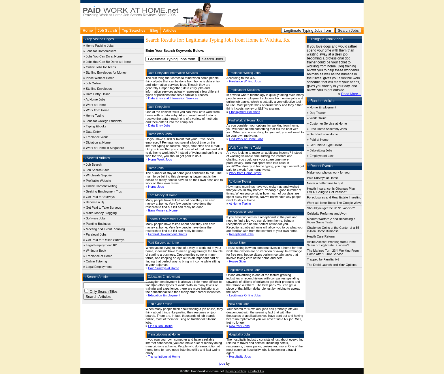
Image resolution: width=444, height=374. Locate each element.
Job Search (107, 30)
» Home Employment (321, 107)
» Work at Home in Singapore (103, 147)
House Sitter (237, 261)
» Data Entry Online (96, 94)
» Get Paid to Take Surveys (102, 207)
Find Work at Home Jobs (246, 139)
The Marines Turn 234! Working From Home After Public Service (333, 252)
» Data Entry (92, 131)
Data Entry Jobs (159, 125)
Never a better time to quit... (326, 183)
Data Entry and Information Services (173, 98)
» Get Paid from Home (322, 134)
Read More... (351, 94)
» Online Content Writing (100, 186)
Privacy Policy (236, 371)
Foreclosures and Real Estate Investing (334, 197)
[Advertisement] (294, 14)
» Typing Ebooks (94, 126)
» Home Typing (93, 115)
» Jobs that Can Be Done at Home (107, 61)
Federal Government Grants (167, 234)
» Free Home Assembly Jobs (327, 129)
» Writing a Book (94, 250)
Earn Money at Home (163, 210)
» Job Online (92, 83)
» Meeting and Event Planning (104, 229)
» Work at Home (94, 104)
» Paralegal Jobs (94, 234)
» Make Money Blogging (100, 213)
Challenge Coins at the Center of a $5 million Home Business (333, 229)
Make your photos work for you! (328, 172)
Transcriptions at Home (164, 356)
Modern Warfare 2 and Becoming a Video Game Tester (331, 220)
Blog (154, 30)
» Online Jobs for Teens (99, 67)
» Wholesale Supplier (98, 175)
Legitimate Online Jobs (245, 295)
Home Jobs (156, 186)
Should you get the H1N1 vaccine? (331, 208)
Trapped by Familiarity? (323, 259)
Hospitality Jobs (240, 356)
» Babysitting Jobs (319, 150)
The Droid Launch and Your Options (332, 264)
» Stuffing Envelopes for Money (105, 72)
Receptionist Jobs (241, 234)
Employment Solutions (244, 112)
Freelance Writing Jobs (245, 81)
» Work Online (317, 118)
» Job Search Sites (96, 170)
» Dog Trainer (316, 112)
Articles (169, 30)
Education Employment (164, 295)
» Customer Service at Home (327, 123)
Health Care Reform (321, 236)
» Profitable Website (97, 180)
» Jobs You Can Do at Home (103, 56)
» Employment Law (320, 155)
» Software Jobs (94, 218)
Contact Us (256, 371)
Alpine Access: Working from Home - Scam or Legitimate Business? (332, 243)
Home (88, 30)
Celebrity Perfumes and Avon (327, 213)
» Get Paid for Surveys (99, 196)
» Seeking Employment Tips (102, 191)
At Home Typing (240, 203)
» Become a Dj (93, 202)
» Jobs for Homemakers (99, 51)
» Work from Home (96, 110)
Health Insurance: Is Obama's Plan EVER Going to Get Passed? (331, 190)
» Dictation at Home (97, 142)
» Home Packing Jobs (98, 45)
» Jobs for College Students (102, 121)
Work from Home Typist (245, 173)
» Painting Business (97, 223)
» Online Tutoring (95, 261)
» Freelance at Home (97, 256)
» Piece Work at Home (98, 78)
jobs (222, 364)
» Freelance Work (95, 137)
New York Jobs (239, 326)
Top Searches (134, 30)
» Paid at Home (317, 139)
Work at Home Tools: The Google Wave (334, 202)
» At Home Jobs (94, 99)
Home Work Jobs (160, 159)
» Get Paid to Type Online (325, 145)
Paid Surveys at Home (163, 268)
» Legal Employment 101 (100, 245)
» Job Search (92, 164)
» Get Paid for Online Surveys (104, 240)
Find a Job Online (160, 326)
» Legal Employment (97, 266)
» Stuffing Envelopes (97, 88)
